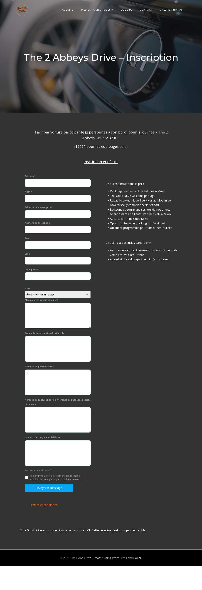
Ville (28, 273)
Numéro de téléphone (38, 241)
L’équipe (127, 9)
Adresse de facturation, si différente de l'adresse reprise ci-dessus (54, 421)
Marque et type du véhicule (42, 319)
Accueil (68, 9)
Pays (29, 307)
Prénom (31, 195)
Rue (28, 257)
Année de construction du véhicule (46, 352)
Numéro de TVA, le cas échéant (43, 456)
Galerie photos (172, 9)
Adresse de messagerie (40, 226)
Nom (29, 210)
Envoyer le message (50, 507)
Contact (147, 9)
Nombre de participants (41, 385)
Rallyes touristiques (98, 9)
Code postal (33, 288)
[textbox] (54, 313)
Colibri (137, 582)
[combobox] (58, 313)
